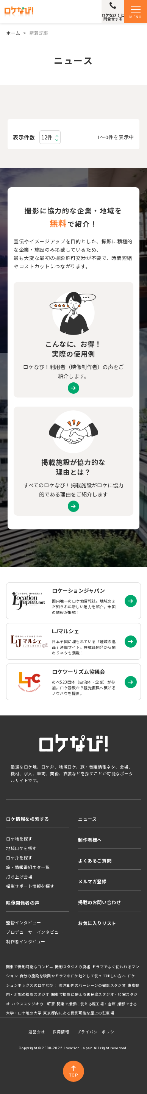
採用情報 (61, 1032)
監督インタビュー (23, 922)
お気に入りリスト (97, 923)
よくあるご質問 (94, 860)
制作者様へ (90, 839)
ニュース (87, 818)
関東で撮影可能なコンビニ (29, 966)
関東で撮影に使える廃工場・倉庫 (86, 1003)
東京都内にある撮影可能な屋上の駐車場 (78, 1013)
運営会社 (36, 1032)
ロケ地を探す (19, 839)
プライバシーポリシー (98, 1032)
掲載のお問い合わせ (99, 902)
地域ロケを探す (21, 848)
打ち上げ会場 (19, 876)
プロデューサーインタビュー (34, 932)
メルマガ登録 (92, 881)
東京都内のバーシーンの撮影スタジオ (92, 985)
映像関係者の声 (22, 902)
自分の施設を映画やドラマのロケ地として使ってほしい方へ (73, 975)
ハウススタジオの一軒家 (33, 1003)
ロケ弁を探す (19, 858)
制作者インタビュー (25, 941)
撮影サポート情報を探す (30, 886)
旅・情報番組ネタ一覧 (28, 867)
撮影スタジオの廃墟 (73, 966)
